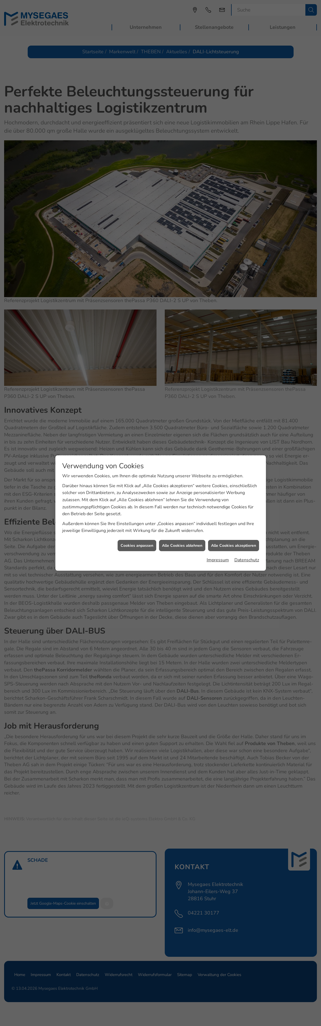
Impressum (218, 519)
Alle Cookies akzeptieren (233, 504)
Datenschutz (246, 519)
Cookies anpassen (137, 504)
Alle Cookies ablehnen (182, 504)
